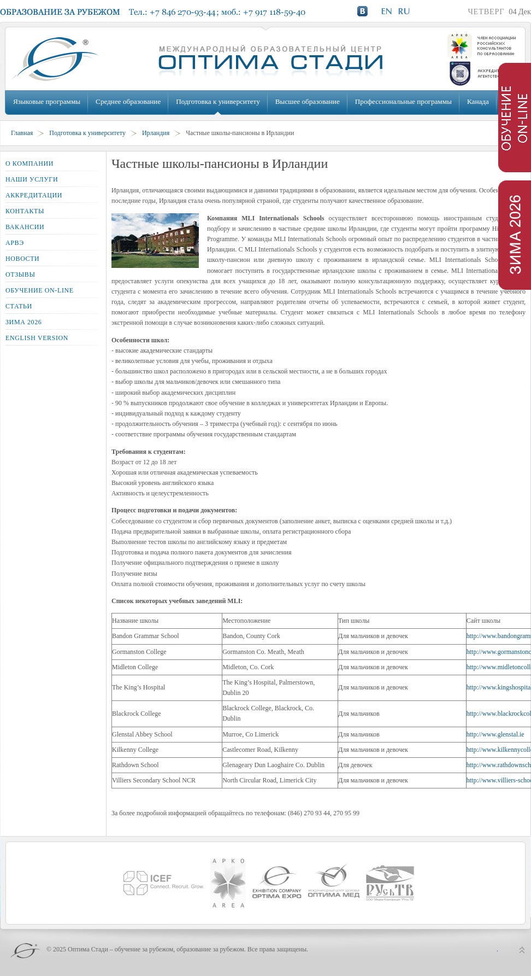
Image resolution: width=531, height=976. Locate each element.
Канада (478, 101)
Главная (22, 133)
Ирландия (155, 133)
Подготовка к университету (217, 101)
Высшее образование (307, 101)
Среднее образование (128, 101)
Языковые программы (46, 101)
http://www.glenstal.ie (495, 734)
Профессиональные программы (403, 101)
